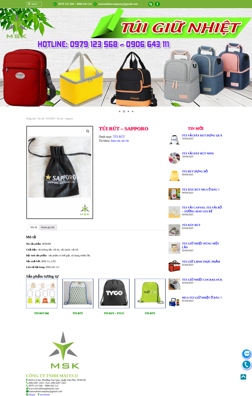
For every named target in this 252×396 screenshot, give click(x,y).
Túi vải (40, 118)
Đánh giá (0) (47, 227)
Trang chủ (31, 118)
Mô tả (33, 227)
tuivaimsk (44, 394)
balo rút (115, 140)
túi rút (125, 140)
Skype (31, 394)
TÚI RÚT (50, 118)
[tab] (33, 227)
